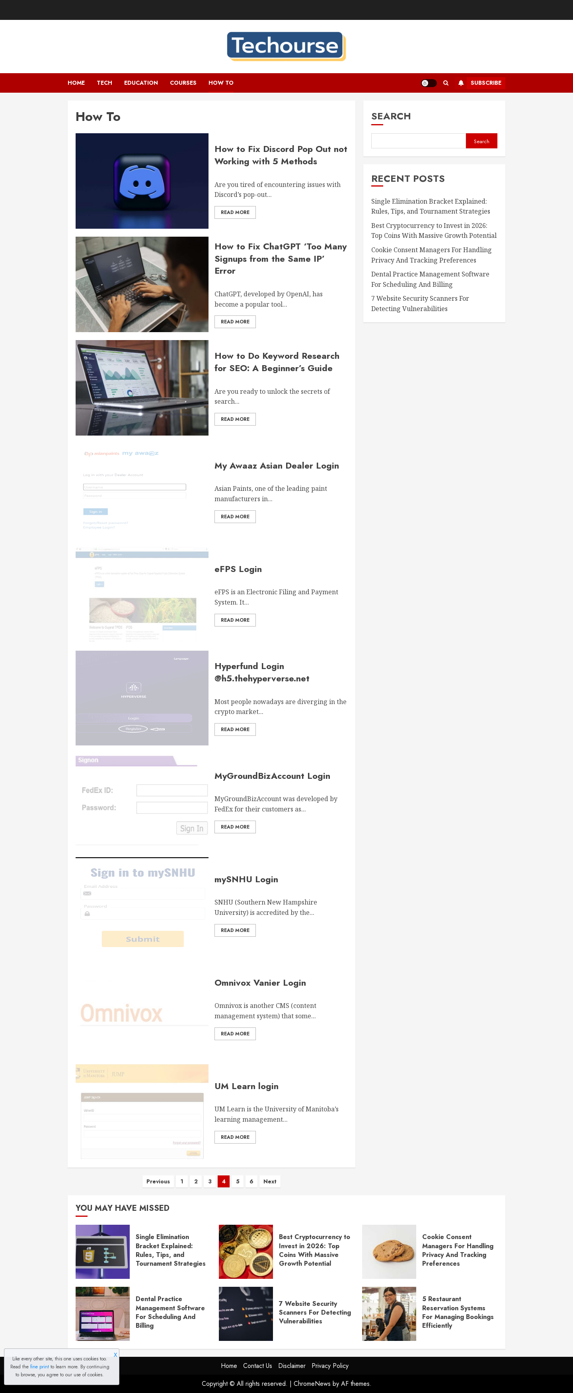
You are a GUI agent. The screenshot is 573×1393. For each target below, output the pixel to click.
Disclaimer (292, 1365)
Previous (158, 1181)
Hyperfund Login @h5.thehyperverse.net (262, 672)
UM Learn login (246, 1086)
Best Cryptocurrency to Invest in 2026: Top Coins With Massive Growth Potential (434, 230)
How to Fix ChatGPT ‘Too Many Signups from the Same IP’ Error (280, 258)
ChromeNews (312, 1383)
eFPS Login (238, 568)
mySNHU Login (246, 879)
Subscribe (478, 83)
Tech (104, 83)
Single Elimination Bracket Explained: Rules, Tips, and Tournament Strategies (171, 1250)
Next (270, 1181)
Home (76, 83)
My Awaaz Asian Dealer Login (276, 465)
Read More (235, 212)
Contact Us (257, 1365)
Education (141, 83)
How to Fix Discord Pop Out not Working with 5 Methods (280, 154)
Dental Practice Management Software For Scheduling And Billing (170, 1312)
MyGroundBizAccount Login (272, 775)
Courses (183, 83)
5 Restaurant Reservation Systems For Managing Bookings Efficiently (458, 1312)
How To (221, 83)
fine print (39, 1366)
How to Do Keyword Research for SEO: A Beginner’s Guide (276, 361)
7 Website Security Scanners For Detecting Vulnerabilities (315, 1312)
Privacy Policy (330, 1365)
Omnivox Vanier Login (260, 982)
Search (391, 116)
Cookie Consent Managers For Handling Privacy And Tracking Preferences (457, 1250)
